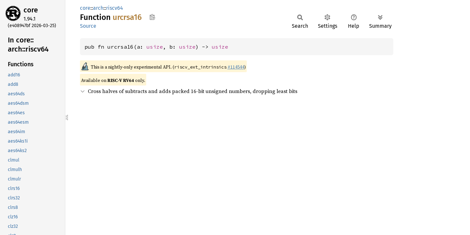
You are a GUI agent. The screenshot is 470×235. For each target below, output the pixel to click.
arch (98, 8)
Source (88, 26)
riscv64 (114, 8)
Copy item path (152, 17)
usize (155, 46)
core (31, 10)
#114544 (235, 67)
